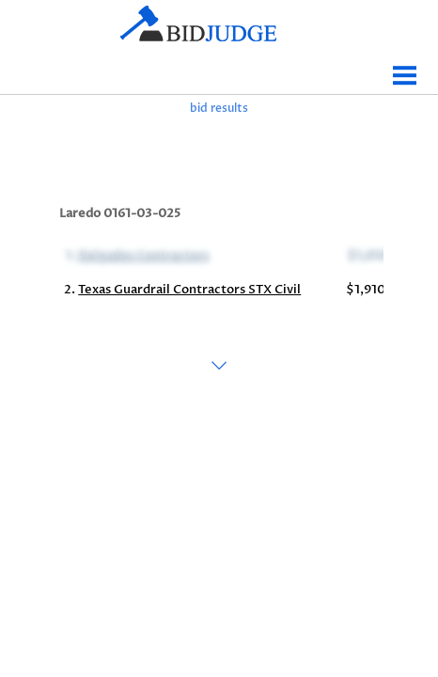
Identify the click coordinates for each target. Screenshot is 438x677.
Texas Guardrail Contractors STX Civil (189, 289)
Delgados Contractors (141, 253)
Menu (405, 68)
